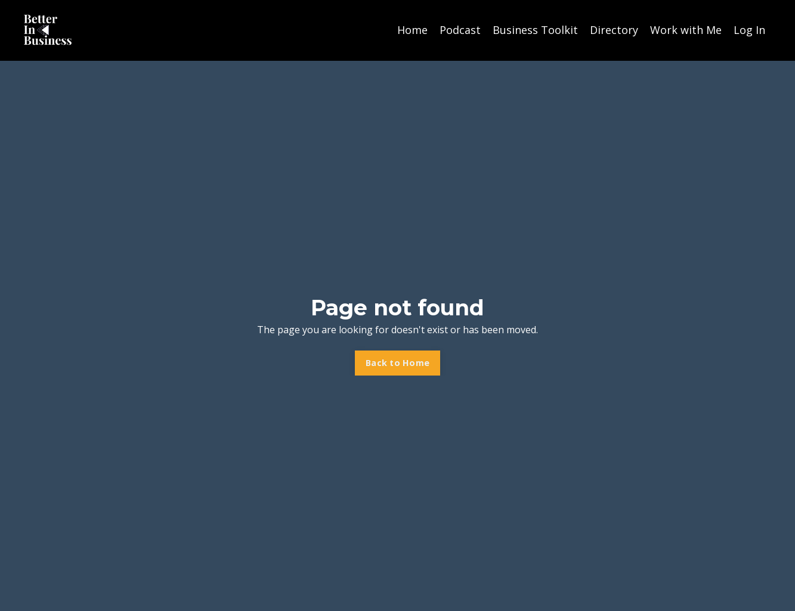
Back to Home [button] (397, 362)
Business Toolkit (535, 30)
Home (412, 30)
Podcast (460, 30)
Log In (749, 30)
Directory (614, 30)
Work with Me (686, 30)
